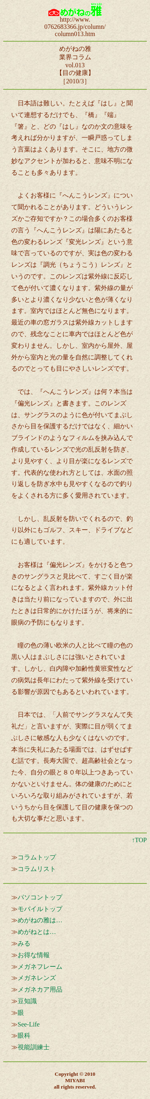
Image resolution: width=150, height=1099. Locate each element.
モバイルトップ (40, 908)
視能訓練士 (34, 1047)
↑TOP (139, 840)
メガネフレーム (40, 966)
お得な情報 (34, 955)
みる (24, 943)
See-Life (29, 1024)
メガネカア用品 (40, 989)
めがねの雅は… (40, 920)
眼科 (24, 1035)
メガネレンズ (37, 977)
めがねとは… (37, 931)
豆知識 (27, 1001)
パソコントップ (40, 897)
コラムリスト (37, 868)
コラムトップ (37, 857)
